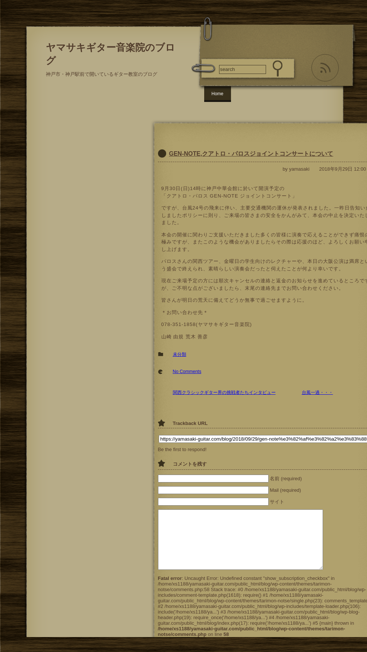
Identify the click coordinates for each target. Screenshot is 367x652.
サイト (277, 501)
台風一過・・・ (317, 392)
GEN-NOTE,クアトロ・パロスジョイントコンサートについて (251, 153)
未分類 (179, 354)
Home (218, 93)
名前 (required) (286, 478)
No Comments (187, 371)
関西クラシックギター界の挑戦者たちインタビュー (224, 392)
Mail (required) (285, 490)
